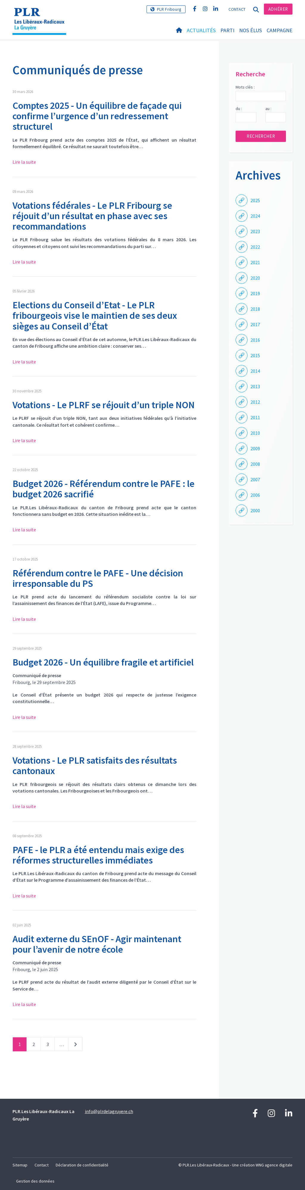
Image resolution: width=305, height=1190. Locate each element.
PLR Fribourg (169, 9)
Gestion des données (35, 1181)
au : (268, 108)
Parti (227, 30)
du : (239, 108)
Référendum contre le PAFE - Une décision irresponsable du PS (98, 578)
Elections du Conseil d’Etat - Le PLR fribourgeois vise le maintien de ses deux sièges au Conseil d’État (95, 315)
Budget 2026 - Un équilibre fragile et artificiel (103, 662)
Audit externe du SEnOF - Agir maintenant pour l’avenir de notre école (97, 944)
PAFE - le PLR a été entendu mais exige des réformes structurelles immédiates (98, 855)
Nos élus (250, 30)
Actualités (201, 30)
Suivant (75, 1045)
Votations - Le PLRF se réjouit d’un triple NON (103, 405)
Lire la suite (24, 162)
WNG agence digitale (274, 1165)
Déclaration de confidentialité (82, 1165)
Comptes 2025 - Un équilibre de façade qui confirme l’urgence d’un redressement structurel (97, 116)
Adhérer (278, 9)
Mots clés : (245, 87)
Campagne (279, 30)
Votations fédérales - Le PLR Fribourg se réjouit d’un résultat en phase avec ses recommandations (92, 215)
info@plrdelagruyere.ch (109, 1111)
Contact (236, 9)
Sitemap (20, 1165)
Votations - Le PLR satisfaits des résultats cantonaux (95, 765)
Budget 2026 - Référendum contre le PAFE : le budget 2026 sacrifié (103, 489)
